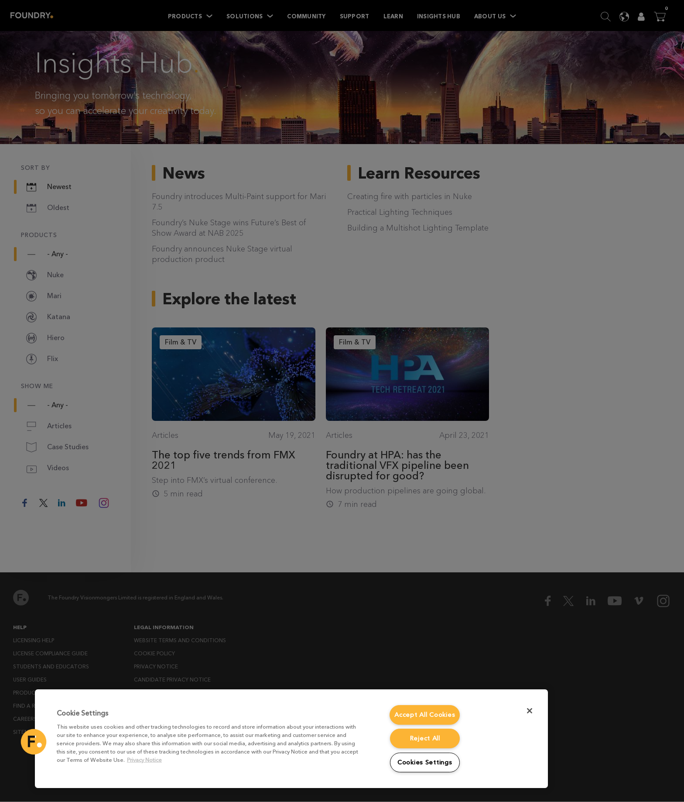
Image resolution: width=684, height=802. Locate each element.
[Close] (529, 710)
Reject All (425, 738)
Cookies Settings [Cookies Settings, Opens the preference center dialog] (424, 762)
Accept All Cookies (424, 715)
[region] (291, 738)
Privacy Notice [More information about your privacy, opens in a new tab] (144, 760)
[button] (34, 742)
